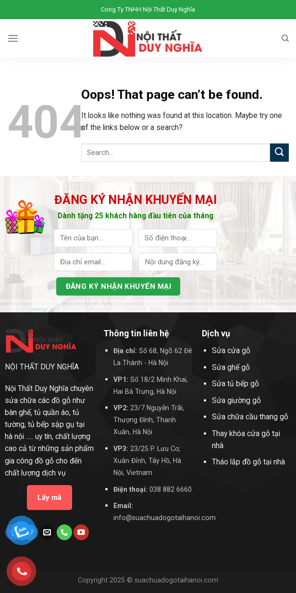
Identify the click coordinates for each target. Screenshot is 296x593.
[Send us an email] (47, 532)
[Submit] (279, 152)
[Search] (285, 38)
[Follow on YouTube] (81, 532)
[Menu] (13, 38)
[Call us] (64, 532)
